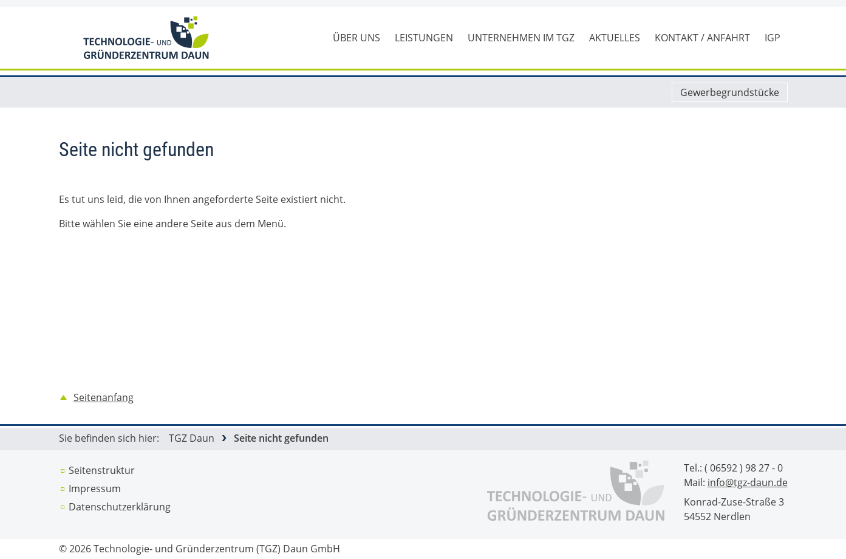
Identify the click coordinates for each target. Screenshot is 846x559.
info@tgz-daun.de (748, 482)
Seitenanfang (103, 397)
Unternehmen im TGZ (521, 37)
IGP (772, 37)
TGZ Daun (191, 438)
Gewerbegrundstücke (729, 92)
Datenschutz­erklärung (120, 506)
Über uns (356, 37)
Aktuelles (614, 37)
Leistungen (424, 37)
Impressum (95, 488)
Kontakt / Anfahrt (702, 37)
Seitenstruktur (102, 470)
